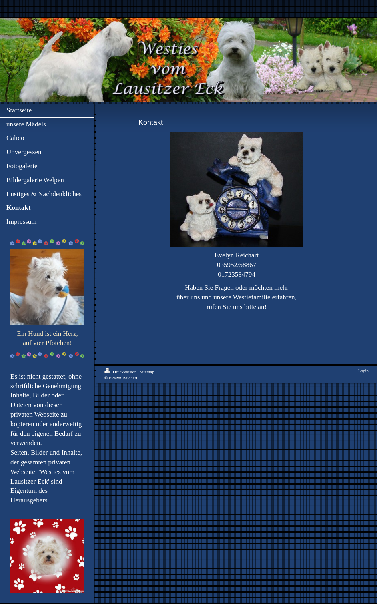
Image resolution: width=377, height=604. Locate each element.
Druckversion (121, 371)
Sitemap (147, 371)
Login (363, 370)
